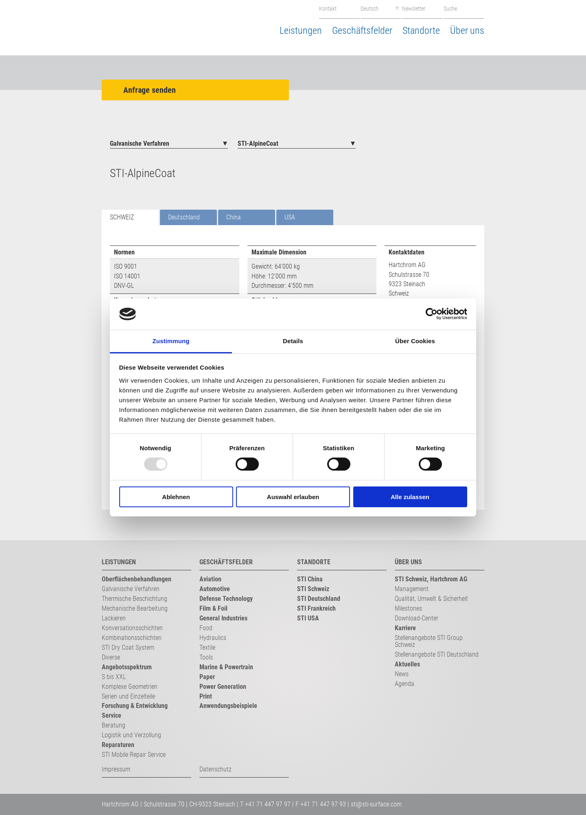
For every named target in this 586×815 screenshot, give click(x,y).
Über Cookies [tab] (415, 340)
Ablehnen (176, 496)
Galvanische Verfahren (139, 143)
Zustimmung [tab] (171, 340)
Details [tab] (293, 340)
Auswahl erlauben (293, 496)
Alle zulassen (410, 496)
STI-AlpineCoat (258, 143)
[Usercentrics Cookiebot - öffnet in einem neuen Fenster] (431, 314)
